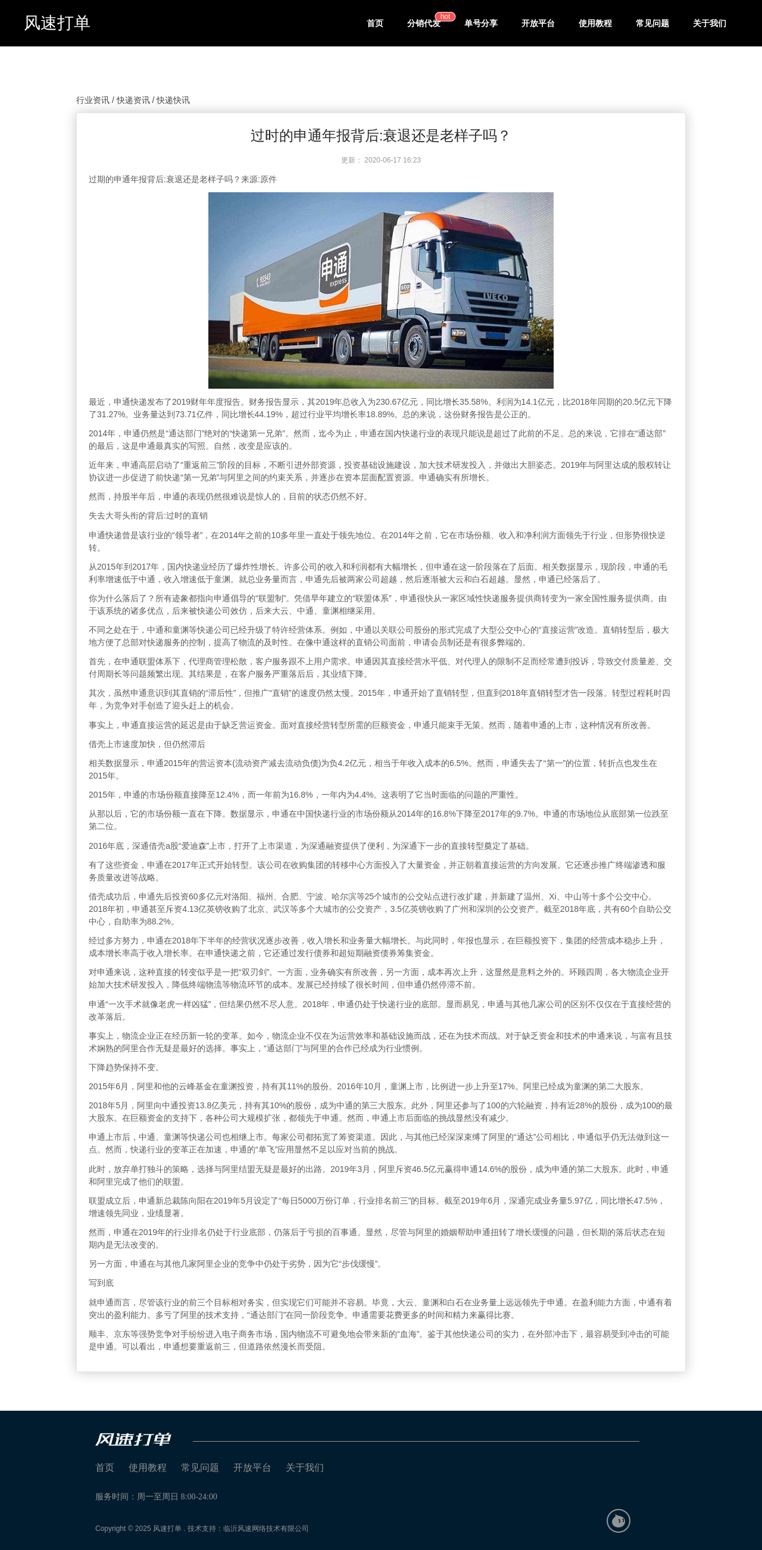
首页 (375, 23)
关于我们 (709, 23)
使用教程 (595, 23)
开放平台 (538, 23)
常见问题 (652, 23)
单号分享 (481, 23)
